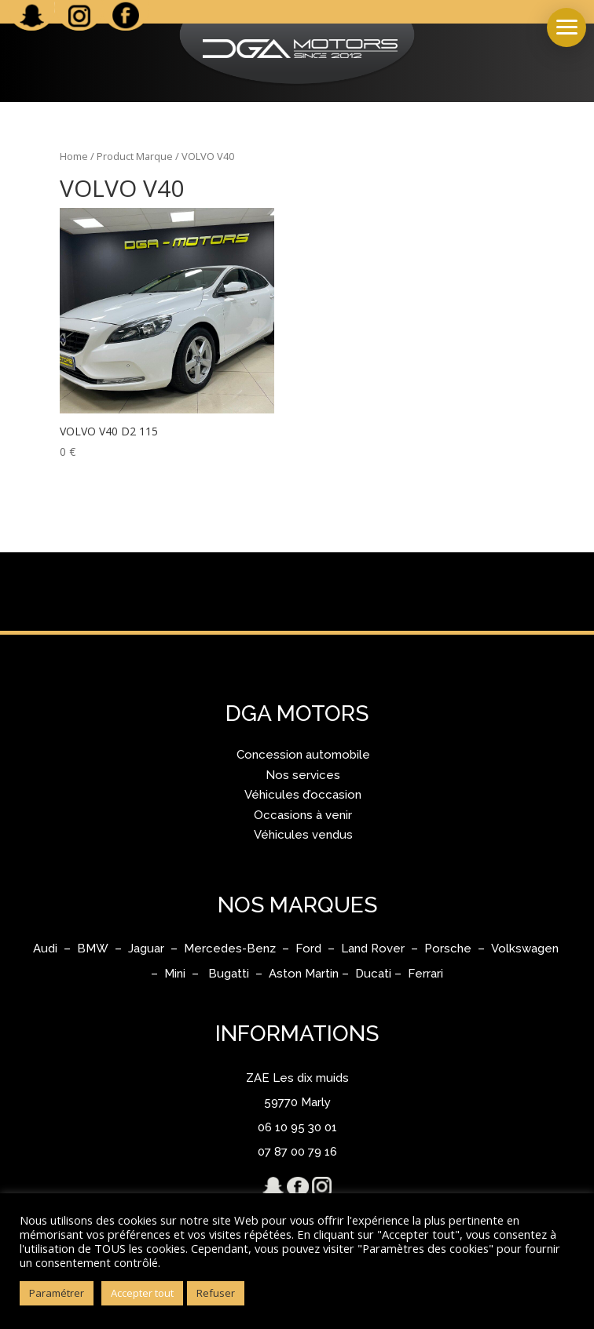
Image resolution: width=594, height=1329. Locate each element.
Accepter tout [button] (142, 1293)
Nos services (303, 775)
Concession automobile (303, 755)
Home (74, 156)
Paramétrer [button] (56, 1293)
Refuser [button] (215, 1293)
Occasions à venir (303, 815)
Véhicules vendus (303, 835)
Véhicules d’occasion (302, 795)
